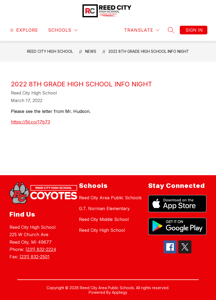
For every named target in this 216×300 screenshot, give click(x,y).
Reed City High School (50, 51)
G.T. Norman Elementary (104, 208)
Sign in (194, 30)
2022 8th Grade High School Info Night (148, 51)
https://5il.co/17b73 (30, 122)
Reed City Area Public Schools (110, 197)
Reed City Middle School (104, 219)
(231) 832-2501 (34, 256)
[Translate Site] (142, 30)
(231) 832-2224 (40, 249)
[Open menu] (23, 30)
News (90, 51)
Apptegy (119, 292)
